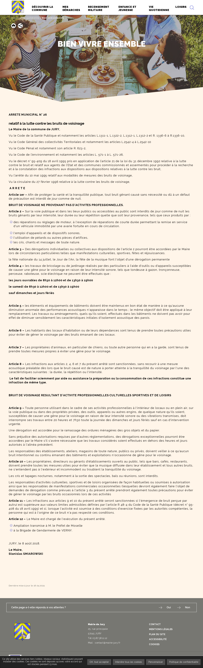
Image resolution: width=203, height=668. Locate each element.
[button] (13, 25)
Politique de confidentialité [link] (183, 662)
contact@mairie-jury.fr (107, 642)
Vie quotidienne (30, 18)
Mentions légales (161, 629)
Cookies (154, 644)
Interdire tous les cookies (128, 662)
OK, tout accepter (99, 662)
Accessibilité (158, 639)
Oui (169, 607)
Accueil (15, 18)
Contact (155, 624)
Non (187, 607)
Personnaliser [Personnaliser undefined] (155, 662)
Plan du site (157, 634)
